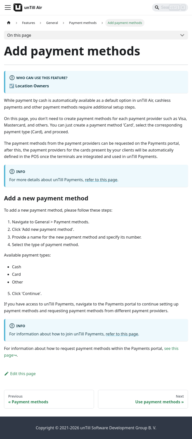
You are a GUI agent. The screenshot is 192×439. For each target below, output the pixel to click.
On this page (19, 35)
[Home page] (9, 23)
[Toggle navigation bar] (8, 7)
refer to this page (101, 179)
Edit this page (20, 373)
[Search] (170, 7)
